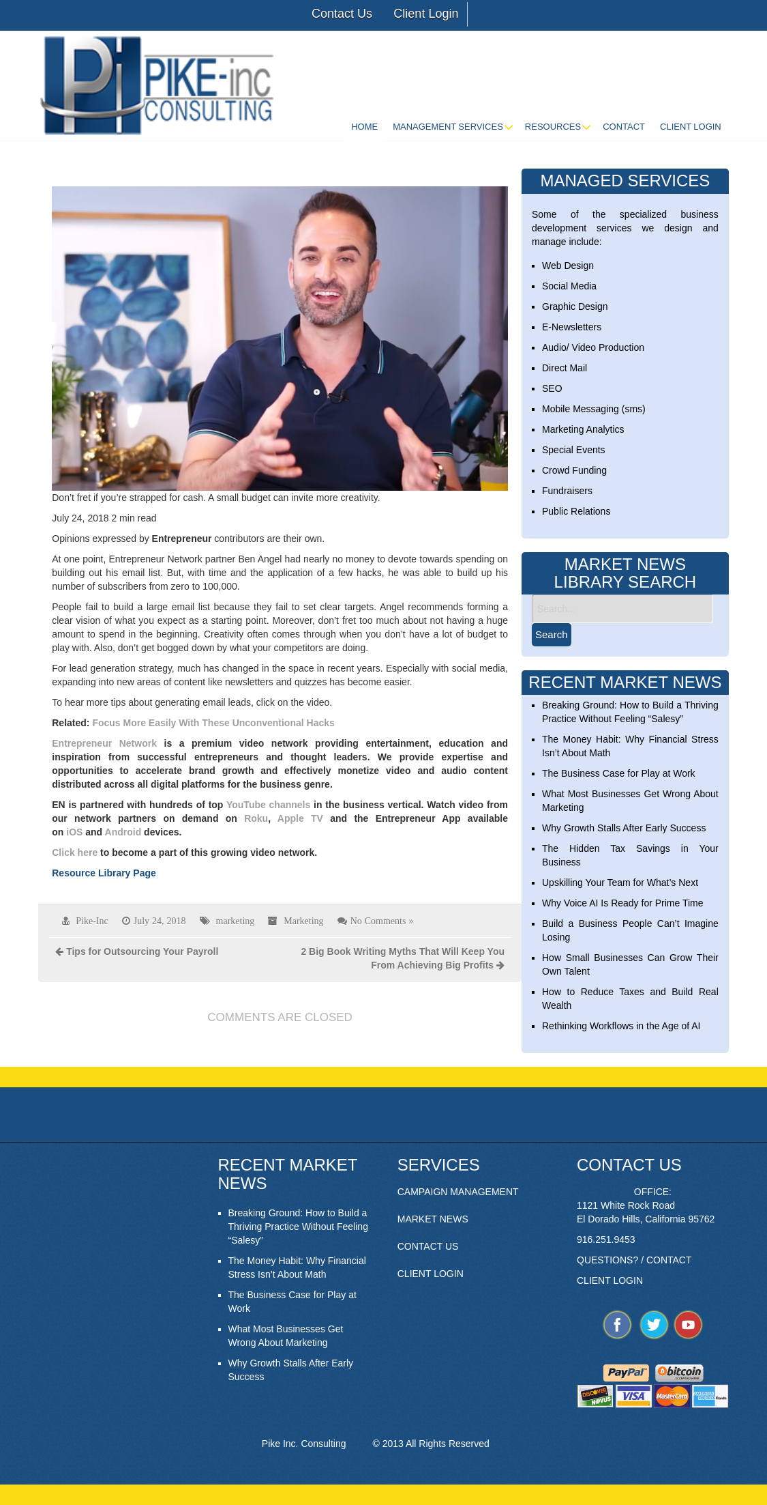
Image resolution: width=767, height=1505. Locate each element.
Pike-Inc (92, 921)
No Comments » (382, 921)
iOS (74, 832)
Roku (256, 818)
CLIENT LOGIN (430, 1273)
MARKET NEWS (432, 1219)
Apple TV (300, 818)
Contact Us (342, 13)
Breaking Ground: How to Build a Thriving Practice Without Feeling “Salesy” (298, 1226)
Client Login (425, 13)
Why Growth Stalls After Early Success (624, 827)
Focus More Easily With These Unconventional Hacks (213, 722)
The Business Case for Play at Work (618, 773)
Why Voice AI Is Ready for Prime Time (623, 903)
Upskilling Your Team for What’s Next (620, 882)
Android (123, 832)
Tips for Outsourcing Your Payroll (142, 951)
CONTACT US (428, 1246)
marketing (235, 921)
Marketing (303, 921)
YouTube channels (268, 804)
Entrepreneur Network (104, 743)
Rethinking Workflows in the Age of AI (621, 1025)
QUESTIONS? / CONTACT (634, 1260)
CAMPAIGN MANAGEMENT (458, 1191)
